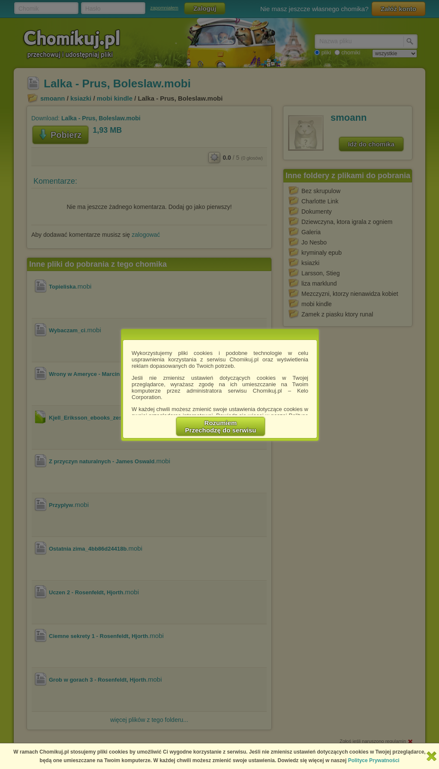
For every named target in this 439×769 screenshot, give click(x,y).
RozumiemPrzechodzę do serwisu (220, 426)
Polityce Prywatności (374, 760)
